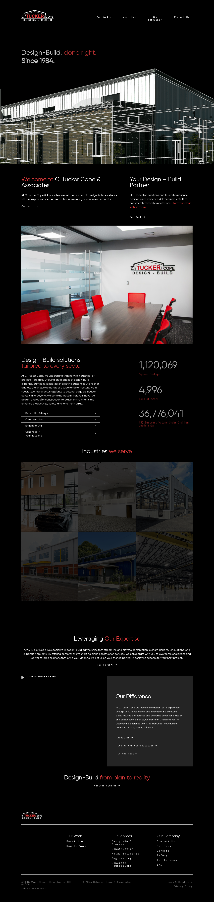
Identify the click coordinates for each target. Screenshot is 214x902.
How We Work (105, 664)
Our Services (154, 18)
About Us (128, 17)
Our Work (103, 17)
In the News (126, 753)
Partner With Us (105, 785)
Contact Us (181, 17)
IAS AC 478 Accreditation (136, 745)
